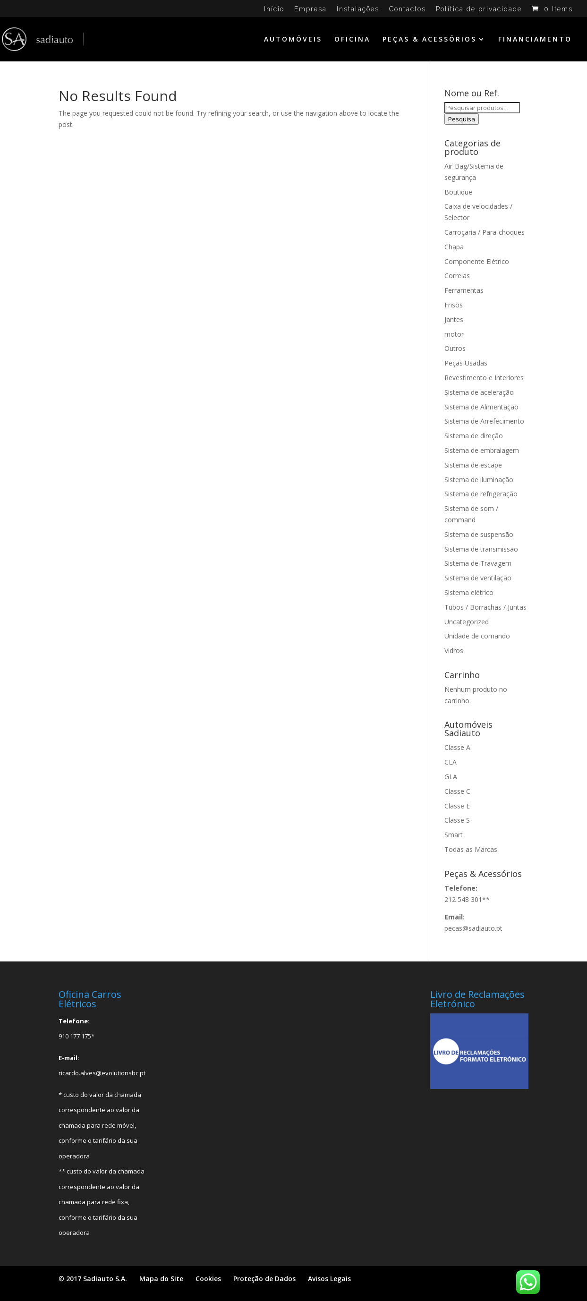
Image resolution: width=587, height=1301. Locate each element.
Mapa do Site (161, 1278)
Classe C (457, 791)
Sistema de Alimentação (481, 406)
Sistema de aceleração (479, 392)
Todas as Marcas (470, 849)
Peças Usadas (465, 362)
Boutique (458, 191)
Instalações (358, 9)
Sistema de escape (473, 464)
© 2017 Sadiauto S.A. (93, 1278)
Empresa (310, 9)
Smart (453, 834)
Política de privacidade (479, 9)
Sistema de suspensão (478, 534)
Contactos (407, 9)
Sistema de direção (473, 435)
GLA (450, 776)
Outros (455, 348)
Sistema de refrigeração (481, 493)
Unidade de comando (477, 635)
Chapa (454, 246)
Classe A (457, 747)
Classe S (457, 820)
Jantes (453, 319)
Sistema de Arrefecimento (484, 421)
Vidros (453, 650)
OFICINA (352, 39)
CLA (450, 761)
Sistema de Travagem (477, 563)
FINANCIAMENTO (535, 39)
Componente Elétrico (476, 261)
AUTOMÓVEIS (293, 39)
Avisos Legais (329, 1278)
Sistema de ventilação (477, 577)
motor (454, 334)
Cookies (208, 1278)
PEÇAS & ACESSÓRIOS (429, 39)
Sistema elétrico (468, 592)
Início (274, 9)
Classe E (457, 805)
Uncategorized (466, 621)
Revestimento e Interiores (484, 377)
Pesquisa (461, 119)
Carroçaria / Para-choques (484, 232)
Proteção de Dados (264, 1278)
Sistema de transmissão (481, 548)
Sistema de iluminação (478, 479)
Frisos (453, 304)
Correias (457, 275)
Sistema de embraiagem (481, 450)
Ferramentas (464, 290)
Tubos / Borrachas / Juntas (485, 607)
